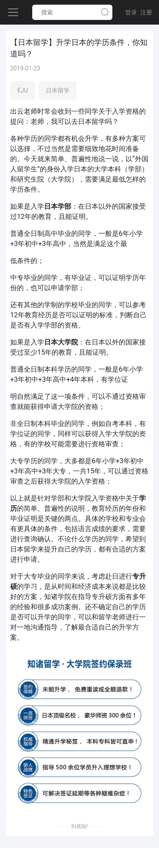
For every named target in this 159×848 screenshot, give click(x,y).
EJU (22, 90)
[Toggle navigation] (13, 12)
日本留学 (58, 90)
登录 (131, 12)
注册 (146, 12)
